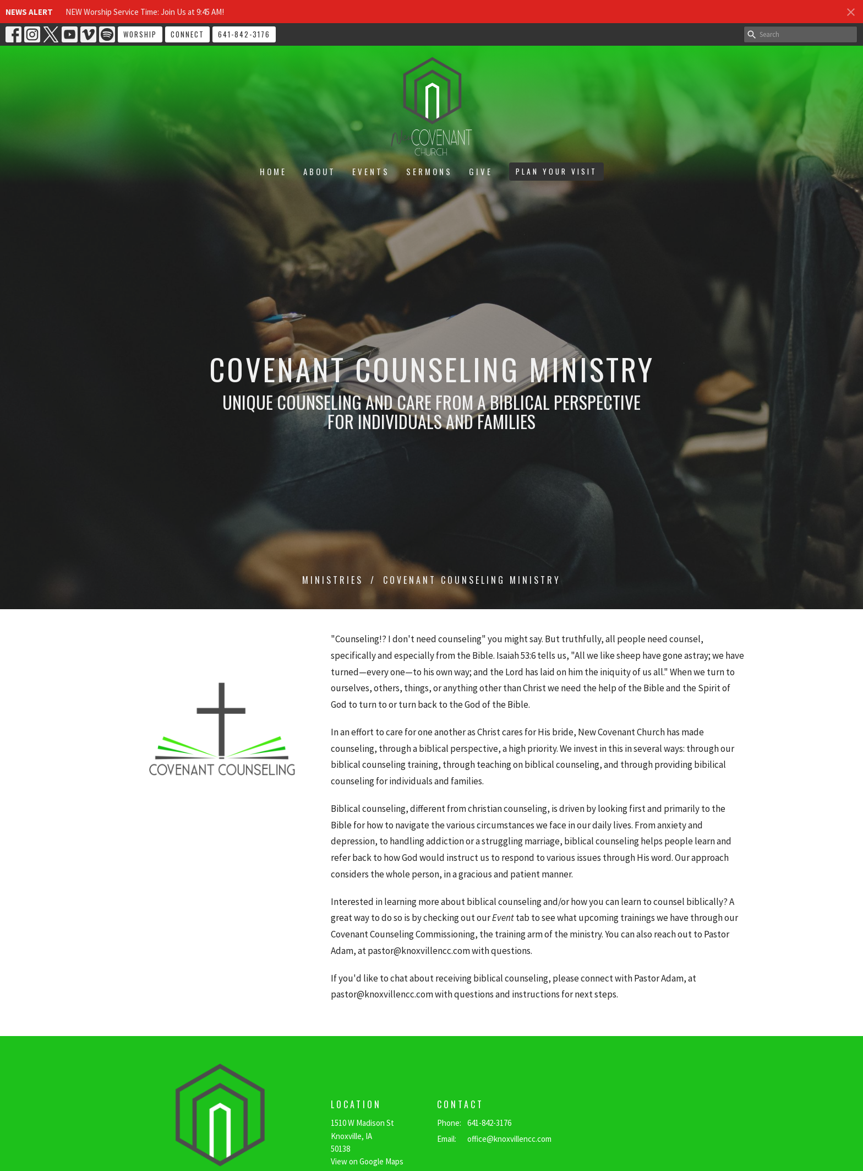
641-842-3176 (244, 34)
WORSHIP (140, 34)
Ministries (332, 580)
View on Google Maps (367, 1161)
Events (371, 171)
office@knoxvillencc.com (509, 1139)
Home (273, 171)
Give (481, 171)
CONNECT (187, 34)
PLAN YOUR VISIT (556, 171)
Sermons (429, 171)
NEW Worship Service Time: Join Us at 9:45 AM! (144, 12)
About (319, 171)
